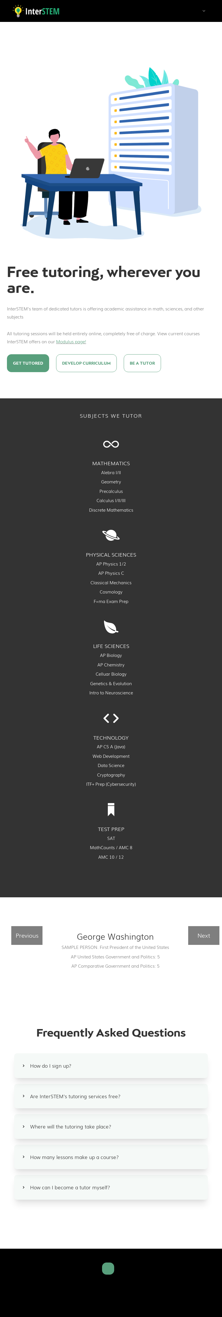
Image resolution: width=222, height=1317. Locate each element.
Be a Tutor (142, 363)
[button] (204, 11)
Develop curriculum (86, 363)
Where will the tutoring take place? (70, 1126)
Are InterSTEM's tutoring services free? (75, 1096)
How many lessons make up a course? (74, 1156)
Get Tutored (28, 363)
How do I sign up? (50, 1065)
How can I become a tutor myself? (70, 1187)
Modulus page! (71, 341)
